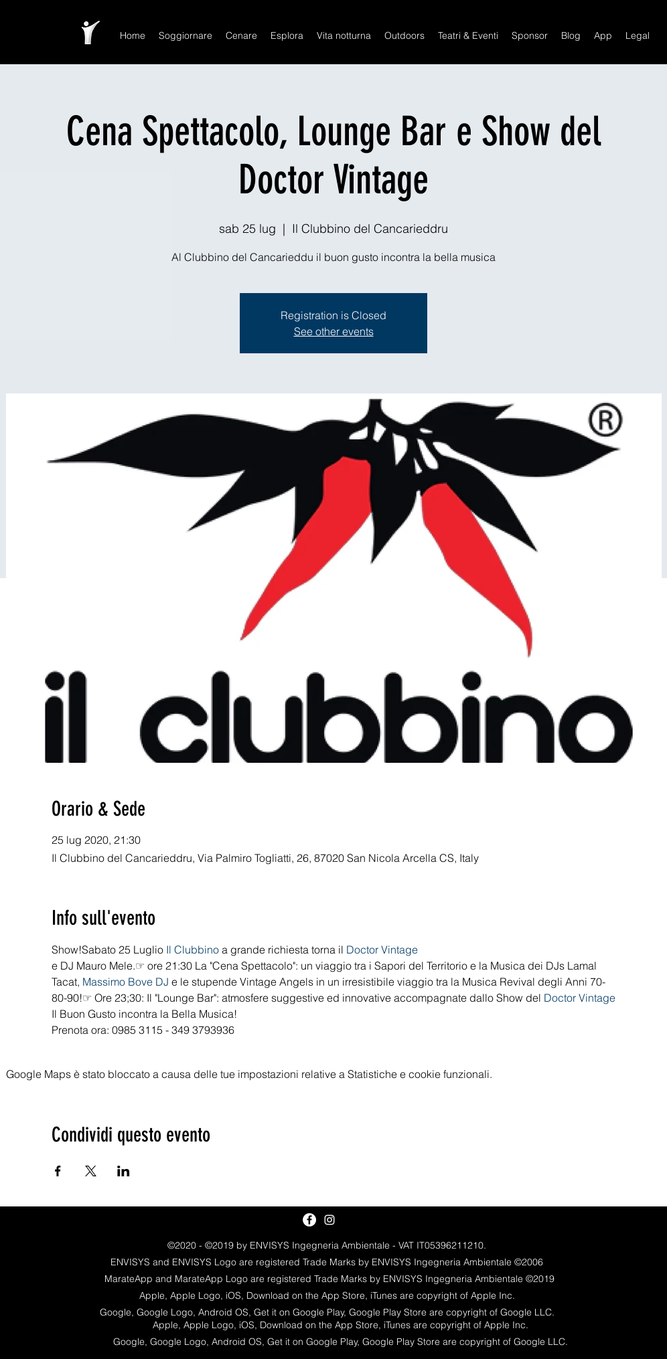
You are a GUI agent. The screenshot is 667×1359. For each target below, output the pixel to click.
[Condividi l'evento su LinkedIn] (123, 1171)
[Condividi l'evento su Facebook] (58, 1171)
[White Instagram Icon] (329, 1220)
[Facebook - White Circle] (309, 1220)
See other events (334, 331)
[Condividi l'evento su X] (90, 1171)
